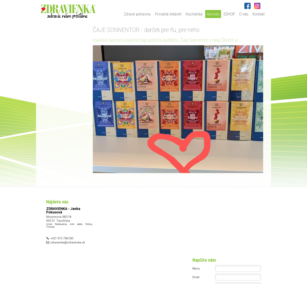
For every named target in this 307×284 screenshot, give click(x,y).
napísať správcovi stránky (159, 272)
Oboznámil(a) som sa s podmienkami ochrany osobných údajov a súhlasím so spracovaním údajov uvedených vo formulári (229, 238)
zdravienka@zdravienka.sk (67, 242)
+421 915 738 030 (61, 238)
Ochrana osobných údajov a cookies (196, 272)
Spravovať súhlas (228, 272)
